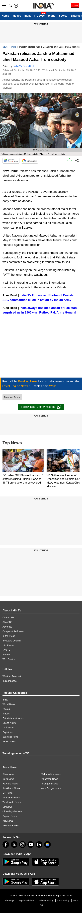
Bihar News (8, 774)
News (4, 47)
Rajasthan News (49, 779)
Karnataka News (11, 825)
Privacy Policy (46, 900)
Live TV (6, 650)
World (52, 15)
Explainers (7, 732)
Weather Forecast (11, 676)
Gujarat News (9, 816)
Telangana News (49, 783)
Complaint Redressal (13, 631)
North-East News (11, 797)
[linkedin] (39, 844)
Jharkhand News (11, 788)
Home (5, 15)
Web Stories (8, 659)
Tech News (8, 727)
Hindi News (8, 645)
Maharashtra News (51, 774)
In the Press (8, 636)
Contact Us (8, 617)
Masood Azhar (12, 397)
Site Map (9, 900)
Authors (6, 654)
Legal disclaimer (26, 900)
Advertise (7, 626)
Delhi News (8, 779)
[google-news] (47, 844)
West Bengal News (51, 788)
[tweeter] (14, 844)
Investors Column (11, 640)
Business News (10, 737)
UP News (7, 807)
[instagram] (22, 844)
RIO (75, 900)
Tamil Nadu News (11, 802)
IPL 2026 (39, 15)
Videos (16, 15)
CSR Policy (63, 900)
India (27, 15)
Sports (63, 15)
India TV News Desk (24, 66)
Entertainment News (12, 718)
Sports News (9, 723)
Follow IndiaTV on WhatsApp (41, 407)
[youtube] (30, 844)
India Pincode (9, 681)
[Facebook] (5, 844)
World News (8, 704)
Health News (9, 741)
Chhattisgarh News (12, 811)
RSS (41, 904)
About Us (7, 622)
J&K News (7, 820)
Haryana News (10, 783)
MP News (7, 793)
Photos (6, 709)
